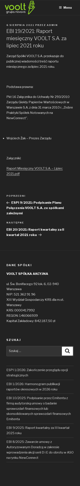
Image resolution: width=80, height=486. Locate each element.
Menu (65, 7)
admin (52, 25)
